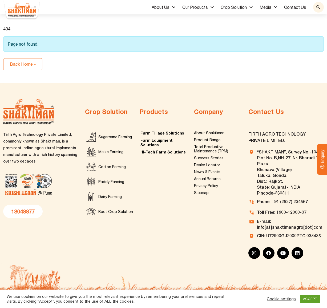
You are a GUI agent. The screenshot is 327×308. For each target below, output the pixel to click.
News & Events (207, 172)
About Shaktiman (209, 133)
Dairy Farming (110, 197)
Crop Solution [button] (234, 7)
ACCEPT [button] (310, 299)
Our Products (195, 7)
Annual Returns (207, 179)
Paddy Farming (111, 182)
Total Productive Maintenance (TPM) (211, 149)
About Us (160, 7)
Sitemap (201, 193)
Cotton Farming (112, 167)
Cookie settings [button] (281, 299)
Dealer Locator (207, 165)
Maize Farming (110, 152)
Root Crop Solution (115, 212)
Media (265, 7)
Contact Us (295, 7)
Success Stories (209, 158)
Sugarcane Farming (115, 137)
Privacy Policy (206, 186)
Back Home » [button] (23, 64)
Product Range (207, 140)
